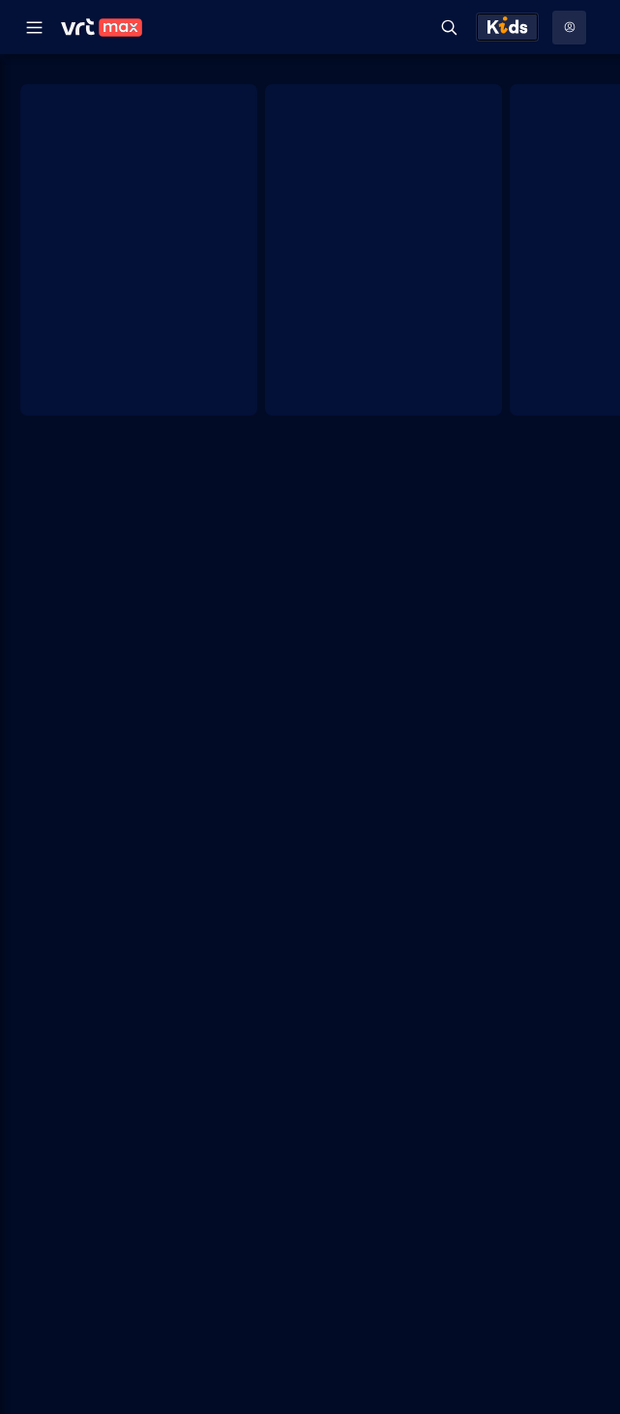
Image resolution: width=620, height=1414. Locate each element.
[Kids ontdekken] (507, 27)
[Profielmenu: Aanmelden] (569, 27)
